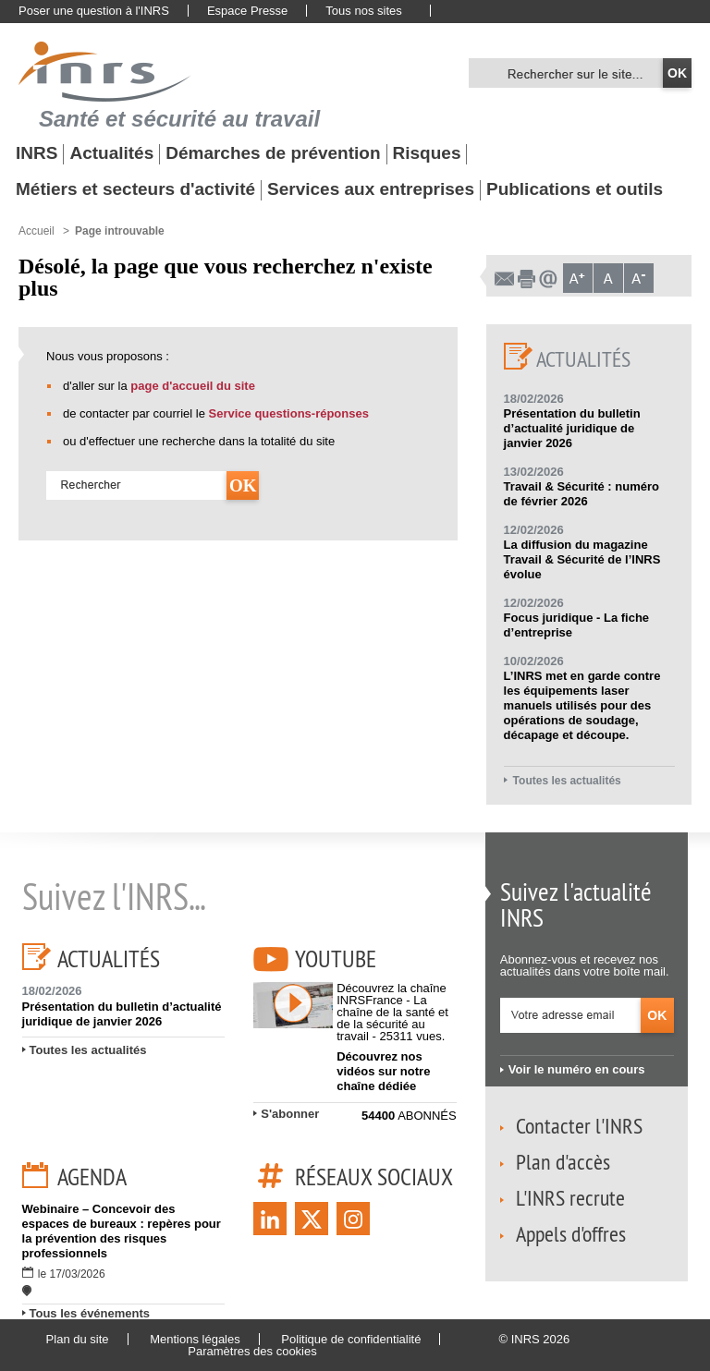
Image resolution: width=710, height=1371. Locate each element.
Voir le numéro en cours (576, 1069)
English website (461, 11)
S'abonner (290, 1114)
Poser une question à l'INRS (93, 11)
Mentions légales (195, 1339)
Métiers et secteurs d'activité (135, 189)
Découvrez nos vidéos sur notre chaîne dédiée (383, 1071)
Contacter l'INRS (579, 1125)
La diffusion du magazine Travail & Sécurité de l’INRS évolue (582, 559)
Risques (427, 153)
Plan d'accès (563, 1161)
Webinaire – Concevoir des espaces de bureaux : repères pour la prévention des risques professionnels (121, 1231)
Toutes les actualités (567, 780)
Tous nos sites (363, 11)
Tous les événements (90, 1313)
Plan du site (77, 1339)
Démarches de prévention (272, 153)
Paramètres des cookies (252, 1351)
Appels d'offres (571, 1233)
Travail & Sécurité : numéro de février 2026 (581, 493)
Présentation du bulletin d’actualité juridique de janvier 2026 (572, 428)
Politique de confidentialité (351, 1339)
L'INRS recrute (570, 1197)
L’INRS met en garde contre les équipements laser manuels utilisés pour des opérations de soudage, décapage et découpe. (582, 705)
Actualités (111, 153)
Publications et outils (574, 189)
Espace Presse (247, 11)
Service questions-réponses (289, 413)
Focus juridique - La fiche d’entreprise (576, 625)
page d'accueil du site (192, 386)
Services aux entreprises (370, 189)
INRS (36, 153)
